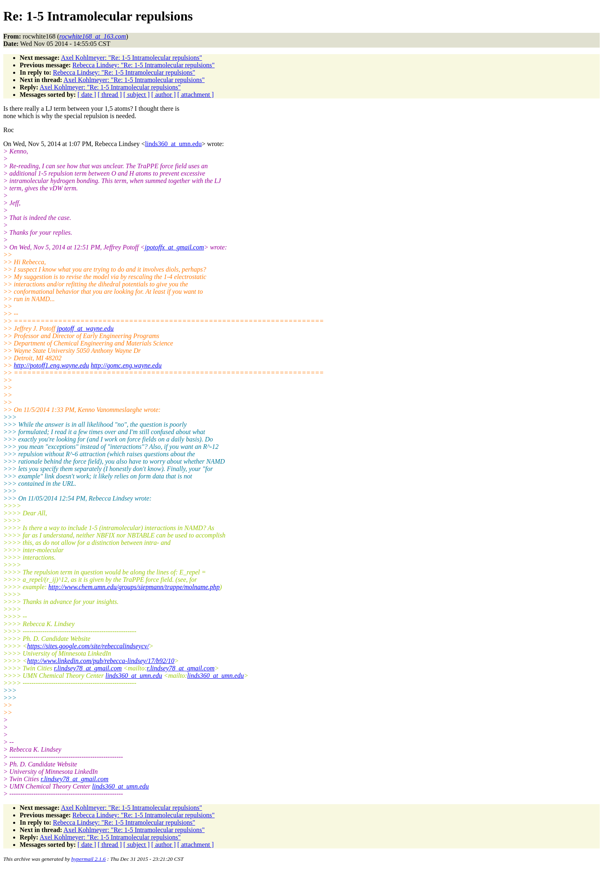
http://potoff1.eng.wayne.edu (51, 365)
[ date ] (87, 94)
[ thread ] (110, 94)
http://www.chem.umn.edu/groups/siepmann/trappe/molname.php (134, 586)
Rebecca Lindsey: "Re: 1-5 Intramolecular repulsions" (144, 65)
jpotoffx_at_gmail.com (174, 247)
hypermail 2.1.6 (88, 859)
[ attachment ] (195, 94)
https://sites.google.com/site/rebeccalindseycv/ (88, 646)
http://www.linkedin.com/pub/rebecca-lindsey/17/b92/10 (100, 660)
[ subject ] (136, 94)
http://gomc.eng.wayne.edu (126, 365)
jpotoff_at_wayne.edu (85, 328)
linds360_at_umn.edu (173, 143)
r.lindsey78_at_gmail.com (87, 668)
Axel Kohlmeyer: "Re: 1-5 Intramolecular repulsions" (131, 57)
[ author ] (163, 94)
